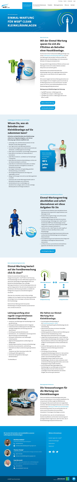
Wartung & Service (58, 5)
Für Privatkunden (27, 5)
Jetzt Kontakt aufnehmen (47, 108)
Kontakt (73, 5)
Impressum (51, 446)
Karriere (65, 1)
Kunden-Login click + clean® (55, 438)
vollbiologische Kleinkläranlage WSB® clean (54, 55)
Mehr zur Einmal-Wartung (47, 103)
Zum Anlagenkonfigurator (47, 251)
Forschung (60, 1)
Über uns (67, 5)
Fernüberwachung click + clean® (50, 323)
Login (74, 1)
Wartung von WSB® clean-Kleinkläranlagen (59, 406)
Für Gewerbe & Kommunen (39, 5)
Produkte (50, 5)
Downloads (70, 1)
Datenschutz (52, 443)
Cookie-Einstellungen (54, 440)
